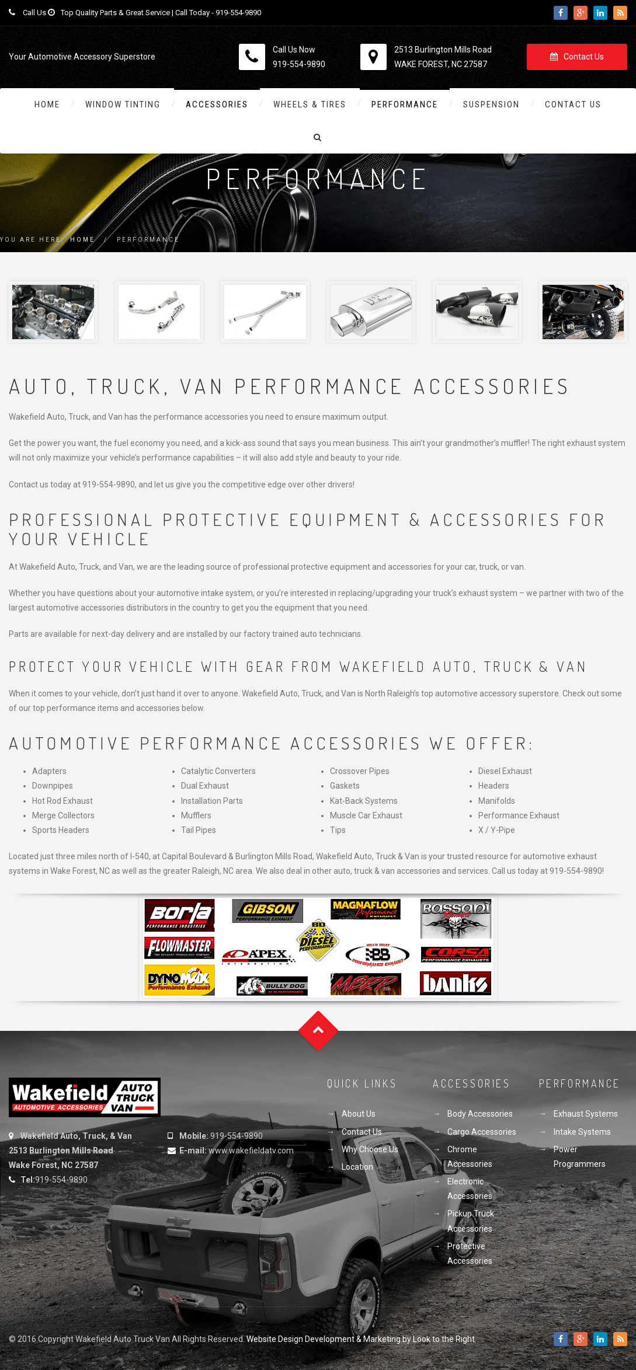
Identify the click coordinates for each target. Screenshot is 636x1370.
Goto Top (318, 1030)
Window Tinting (123, 104)
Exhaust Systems (586, 1113)
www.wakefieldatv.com (251, 1150)
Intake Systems (582, 1132)
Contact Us (577, 56)
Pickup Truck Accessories (470, 1221)
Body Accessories (480, 1113)
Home (47, 104)
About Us (359, 1113)
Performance (404, 104)
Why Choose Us (370, 1149)
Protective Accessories (469, 1254)
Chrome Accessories (469, 1157)
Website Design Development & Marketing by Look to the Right (360, 1339)
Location (357, 1167)
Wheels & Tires (309, 104)
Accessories (217, 104)
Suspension (491, 104)
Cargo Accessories (481, 1132)
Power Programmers (580, 1157)
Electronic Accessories (469, 1189)
